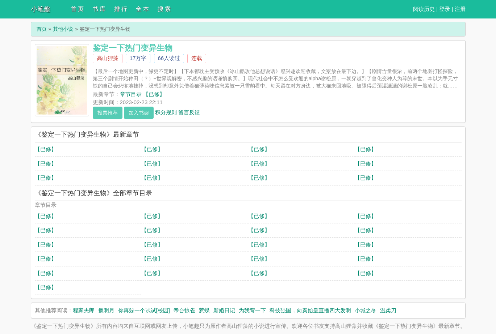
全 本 (142, 9)
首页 (42, 29)
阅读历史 (424, 9)
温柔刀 (388, 310)
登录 (444, 9)
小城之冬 (365, 310)
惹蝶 (204, 310)
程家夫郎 (84, 310)
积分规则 (166, 112)
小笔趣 (40, 9)
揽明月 (106, 310)
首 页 (77, 9)
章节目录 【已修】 (142, 94)
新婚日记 (224, 310)
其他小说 (63, 29)
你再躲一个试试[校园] (144, 310)
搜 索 (164, 9)
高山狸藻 (107, 58)
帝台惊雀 (184, 310)
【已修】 (46, 149)
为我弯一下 (252, 310)
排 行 (120, 9)
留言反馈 (189, 112)
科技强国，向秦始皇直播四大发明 (310, 310)
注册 (460, 9)
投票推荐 (107, 113)
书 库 (98, 9)
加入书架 (139, 113)
